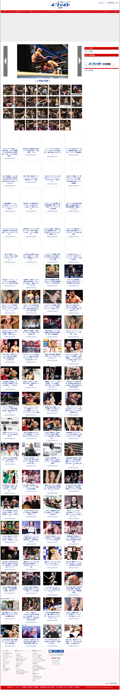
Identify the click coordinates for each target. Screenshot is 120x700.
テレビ (99, 11)
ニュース (10, 11)
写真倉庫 (34, 663)
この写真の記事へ (42, 81)
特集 (33, 680)
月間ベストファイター (21, 658)
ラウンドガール (79, 11)
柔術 (4, 666)
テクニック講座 (36, 656)
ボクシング (38, 11)
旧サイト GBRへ (68, 687)
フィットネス (61, 11)
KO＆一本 (25, 11)
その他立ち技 (6, 661)
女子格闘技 (6, 670)
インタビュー (35, 665)
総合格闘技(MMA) (7, 653)
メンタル (34, 675)
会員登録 (24, 687)
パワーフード (19, 663)
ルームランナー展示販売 (56, 654)
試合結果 (17, 11)
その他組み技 (6, 668)
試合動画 (34, 653)
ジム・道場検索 (20, 670)
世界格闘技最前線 (36, 676)
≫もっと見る (88, 51)
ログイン (101, 2)
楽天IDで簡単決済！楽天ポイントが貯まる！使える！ (56, 660)
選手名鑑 (18, 665)
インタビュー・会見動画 (38, 660)
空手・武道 (53, 11)
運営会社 (77, 687)
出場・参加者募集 (90, 55)
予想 (17, 666)
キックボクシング (7, 656)
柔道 (4, 665)
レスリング (6, 663)
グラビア (70, 11)
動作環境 (30, 687)
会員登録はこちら (113, 2)
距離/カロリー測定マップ (22, 671)
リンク (17, 668)
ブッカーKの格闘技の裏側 (39, 668)
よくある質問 (59, 687)
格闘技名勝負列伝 (20, 660)
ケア (33, 671)
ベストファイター (90, 11)
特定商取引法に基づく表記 (47, 687)
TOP (4, 11)
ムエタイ (5, 658)
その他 (105, 11)
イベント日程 (113, 11)
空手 (4, 660)
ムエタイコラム (36, 678)
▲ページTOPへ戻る (111, 683)
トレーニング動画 (36, 658)
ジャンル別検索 (20, 673)
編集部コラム (35, 673)
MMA (31, 11)
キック (45, 11)
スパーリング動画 (36, 655)
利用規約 (36, 687)
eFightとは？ (10, 687)
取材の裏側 (35, 670)
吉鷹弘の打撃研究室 (37, 666)
